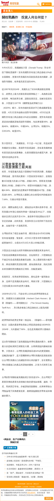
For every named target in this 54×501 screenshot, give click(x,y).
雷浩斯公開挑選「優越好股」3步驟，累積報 (25, 477)
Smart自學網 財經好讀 (15, 3)
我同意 (48, 498)
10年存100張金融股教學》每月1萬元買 (23, 457)
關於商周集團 (21, 484)
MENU (47, 4)
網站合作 (36, 484)
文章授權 (25, 486)
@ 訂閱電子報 (10, 447)
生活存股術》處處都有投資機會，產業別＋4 (25, 469)
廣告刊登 (29, 484)
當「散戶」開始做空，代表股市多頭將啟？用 (25, 473)
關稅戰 (11, 27)
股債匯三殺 (20, 27)
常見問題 (32, 486)
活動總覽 (39, 486)
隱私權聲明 (18, 486)
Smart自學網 (5, 3)
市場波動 (29, 27)
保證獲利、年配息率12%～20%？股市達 (23, 465)
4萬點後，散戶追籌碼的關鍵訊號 (14, 440)
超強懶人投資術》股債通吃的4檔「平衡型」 (25, 461)
